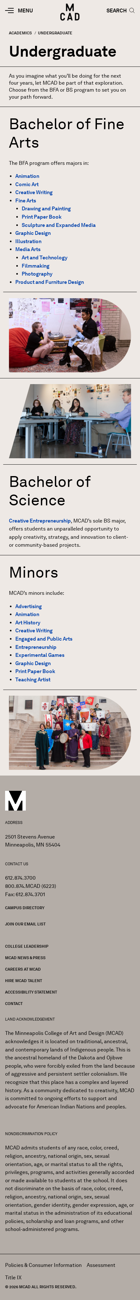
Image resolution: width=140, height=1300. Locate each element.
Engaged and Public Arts (43, 639)
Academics (20, 33)
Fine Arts (25, 201)
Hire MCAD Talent (23, 980)
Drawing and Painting (46, 209)
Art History (28, 623)
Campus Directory (24, 907)
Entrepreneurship (35, 647)
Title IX (13, 1278)
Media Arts (28, 249)
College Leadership (26, 946)
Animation (27, 176)
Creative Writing (34, 192)
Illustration (28, 241)
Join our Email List (25, 924)
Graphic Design (33, 233)
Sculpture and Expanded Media (59, 225)
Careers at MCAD (23, 969)
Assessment (101, 1265)
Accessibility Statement (31, 992)
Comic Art (27, 184)
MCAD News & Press (25, 957)
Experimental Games (39, 655)
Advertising (28, 606)
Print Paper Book (42, 217)
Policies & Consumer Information (43, 1265)
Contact (14, 1003)
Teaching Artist (32, 680)
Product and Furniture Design (49, 282)
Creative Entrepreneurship (40, 521)
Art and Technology (45, 258)
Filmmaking (35, 266)
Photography (37, 274)
